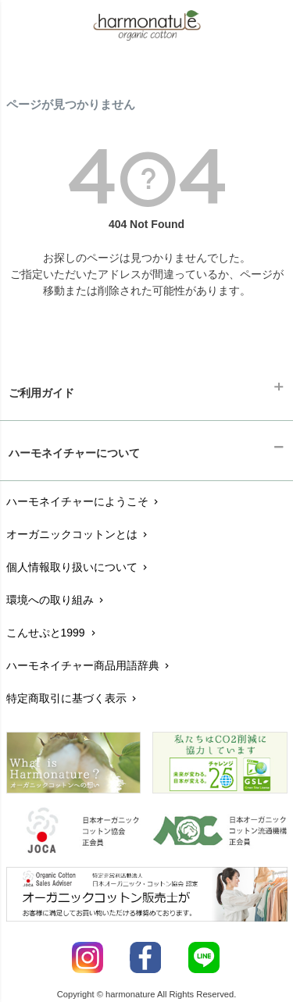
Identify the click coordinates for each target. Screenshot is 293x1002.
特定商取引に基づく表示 (73, 698)
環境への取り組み (56, 600)
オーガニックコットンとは (78, 534)
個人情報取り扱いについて (78, 567)
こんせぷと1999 (52, 632)
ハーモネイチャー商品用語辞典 (89, 665)
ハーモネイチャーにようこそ (84, 501)
